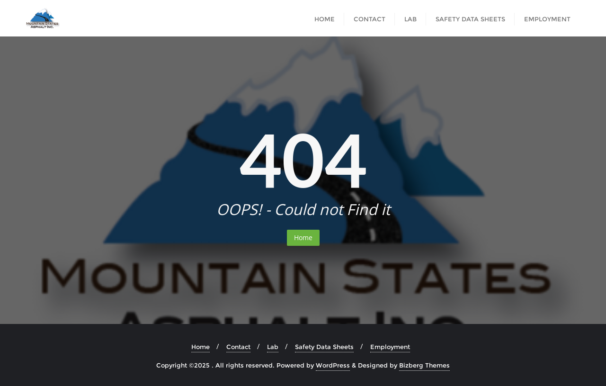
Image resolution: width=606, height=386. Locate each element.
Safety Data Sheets (324, 346)
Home (303, 237)
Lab (272, 346)
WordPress (333, 365)
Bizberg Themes (424, 365)
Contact (238, 346)
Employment (390, 346)
